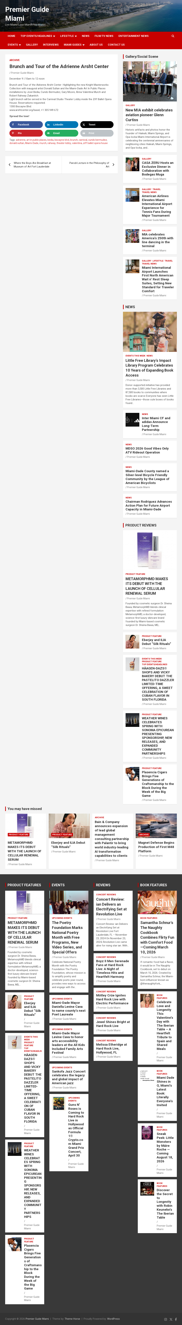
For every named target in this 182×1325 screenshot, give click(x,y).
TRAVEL (157, 189)
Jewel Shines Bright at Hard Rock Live (113, 1024)
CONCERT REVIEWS (106, 894)
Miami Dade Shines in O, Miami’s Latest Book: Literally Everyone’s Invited (165, 1091)
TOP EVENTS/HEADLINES (36, 36)
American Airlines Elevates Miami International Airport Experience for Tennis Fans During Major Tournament (157, 205)
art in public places (36, 139)
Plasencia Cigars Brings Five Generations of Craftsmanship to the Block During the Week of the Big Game (158, 784)
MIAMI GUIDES (73, 44)
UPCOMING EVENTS (62, 918)
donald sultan (16, 143)
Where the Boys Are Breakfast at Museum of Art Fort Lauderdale (32, 164)
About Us (96, 44)
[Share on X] (97, 124)
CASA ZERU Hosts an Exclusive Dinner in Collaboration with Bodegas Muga (158, 168)
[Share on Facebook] (26, 124)
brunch (74, 139)
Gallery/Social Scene (141, 57)
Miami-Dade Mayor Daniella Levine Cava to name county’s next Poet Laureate (68, 1008)
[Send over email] (61, 133)
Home (11, 36)
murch (42, 143)
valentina (77, 143)
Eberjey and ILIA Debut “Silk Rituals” (156, 642)
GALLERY (32, 44)
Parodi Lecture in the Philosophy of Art (89, 164)
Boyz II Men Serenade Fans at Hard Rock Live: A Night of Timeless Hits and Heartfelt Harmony (112, 969)
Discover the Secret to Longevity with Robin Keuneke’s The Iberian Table (165, 1203)
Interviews (51, 44)
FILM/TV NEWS (104, 36)
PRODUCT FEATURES (24, 885)
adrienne (20, 139)
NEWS (85, 36)
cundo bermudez (97, 139)
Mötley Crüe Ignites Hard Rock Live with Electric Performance (112, 999)
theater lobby (64, 143)
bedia (50, 139)
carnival (83, 139)
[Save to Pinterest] (26, 133)
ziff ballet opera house (95, 143)
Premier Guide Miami (22, 72)
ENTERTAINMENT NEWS (134, 36)
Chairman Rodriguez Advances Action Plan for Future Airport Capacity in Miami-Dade (149, 505)
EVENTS (13, 44)
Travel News (149, 192)
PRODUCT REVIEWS (141, 525)
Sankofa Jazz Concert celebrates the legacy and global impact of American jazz (68, 1077)
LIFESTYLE (67, 36)
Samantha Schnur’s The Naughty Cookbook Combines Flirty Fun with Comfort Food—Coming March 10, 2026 (157, 937)
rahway (51, 143)
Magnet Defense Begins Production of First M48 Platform (156, 847)
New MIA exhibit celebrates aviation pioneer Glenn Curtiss (149, 115)
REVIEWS (103, 885)
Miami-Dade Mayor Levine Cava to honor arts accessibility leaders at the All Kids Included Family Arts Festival (68, 1043)
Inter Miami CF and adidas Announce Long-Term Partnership (156, 424)
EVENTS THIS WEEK (135, 356)
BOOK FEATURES (153, 885)
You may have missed (25, 809)
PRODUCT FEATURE (135, 574)
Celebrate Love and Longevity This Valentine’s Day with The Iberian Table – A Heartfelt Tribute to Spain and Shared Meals (165, 1025)
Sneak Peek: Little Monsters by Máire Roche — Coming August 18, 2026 (165, 1147)
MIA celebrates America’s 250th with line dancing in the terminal (157, 240)
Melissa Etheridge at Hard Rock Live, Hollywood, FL (111, 1048)
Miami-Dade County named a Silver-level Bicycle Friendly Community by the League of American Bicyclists (147, 477)
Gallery (130, 105)
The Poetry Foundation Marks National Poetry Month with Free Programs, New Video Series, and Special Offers (67, 937)
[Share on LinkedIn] (61, 124)
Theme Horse (72, 1318)
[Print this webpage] (97, 133)
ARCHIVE (14, 60)
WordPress (113, 1318)
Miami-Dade (31, 143)
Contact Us (116, 44)
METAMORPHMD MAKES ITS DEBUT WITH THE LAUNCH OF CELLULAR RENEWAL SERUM (24, 851)
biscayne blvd (62, 139)
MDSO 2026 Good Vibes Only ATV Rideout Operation (147, 450)
